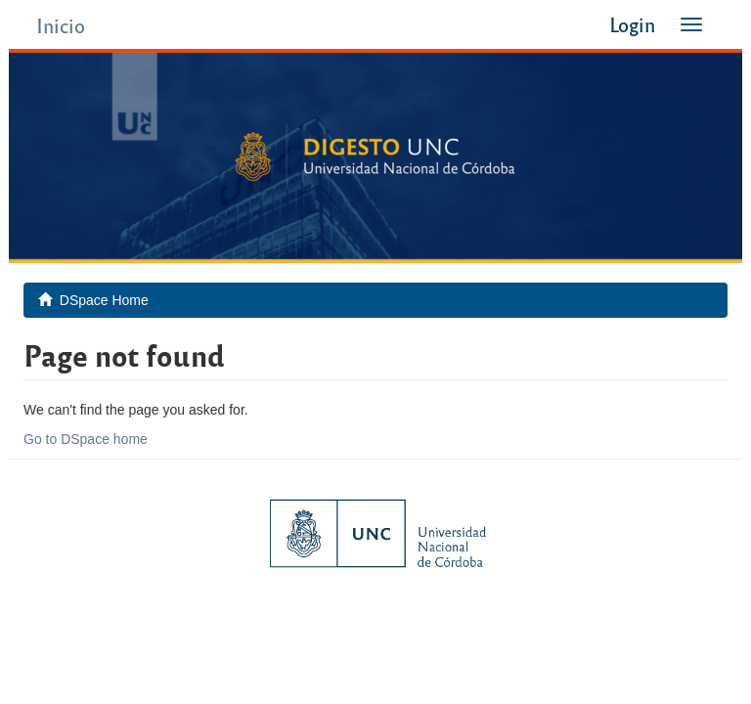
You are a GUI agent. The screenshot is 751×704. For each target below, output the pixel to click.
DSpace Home (104, 300)
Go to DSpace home (85, 439)
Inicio (60, 25)
